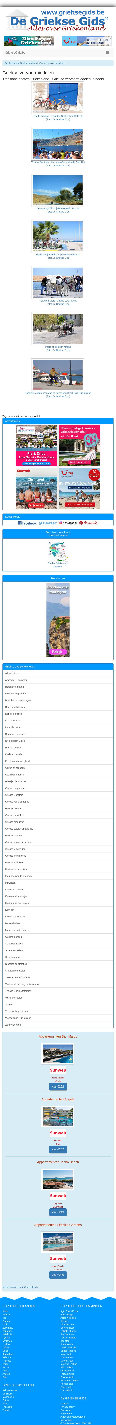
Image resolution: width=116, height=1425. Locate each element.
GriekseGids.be (15, 52)
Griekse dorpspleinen (16, 788)
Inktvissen (10, 882)
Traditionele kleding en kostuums (22, 984)
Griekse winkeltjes (14, 862)
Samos (6, 1321)
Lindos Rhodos (68, 1350)
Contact (64, 1403)
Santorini (7, 1331)
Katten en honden (14, 889)
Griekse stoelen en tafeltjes (19, 828)
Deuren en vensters (15, 734)
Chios (5, 1350)
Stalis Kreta (66, 1387)
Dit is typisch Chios (15, 741)
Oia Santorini (67, 1370)
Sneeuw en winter (14, 957)
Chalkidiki (7, 1393)
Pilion (5, 1403)
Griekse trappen (13, 835)
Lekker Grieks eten (15, 916)
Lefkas (5, 1347)
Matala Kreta (66, 1357)
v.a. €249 (58, 1212)
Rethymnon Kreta (69, 1380)
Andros (6, 1374)
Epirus (5, 1400)
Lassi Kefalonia (68, 1347)
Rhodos (6, 1314)
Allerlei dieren (12, 673)
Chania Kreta (67, 1324)
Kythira (6, 1337)
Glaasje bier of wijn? (15, 781)
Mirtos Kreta (66, 1360)
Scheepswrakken (14, 950)
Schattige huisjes (14, 943)
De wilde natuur (13, 727)
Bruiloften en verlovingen (18, 700)
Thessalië (7, 1407)
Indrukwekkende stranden (18, 876)
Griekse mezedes (14, 815)
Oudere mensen (13, 937)
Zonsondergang (13, 1024)
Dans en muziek (13, 713)
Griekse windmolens (15, 855)
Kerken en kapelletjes (16, 896)
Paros (5, 1364)
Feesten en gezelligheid (17, 761)
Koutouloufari (67, 1344)
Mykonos (7, 1341)
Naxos (5, 1367)
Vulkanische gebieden (16, 1011)
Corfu (5, 1324)
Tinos (5, 1370)
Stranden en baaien (15, 970)
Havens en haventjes (16, 869)
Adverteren (66, 1413)
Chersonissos (67, 1327)
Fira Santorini (67, 1334)
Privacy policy (67, 1407)
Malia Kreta (66, 1354)
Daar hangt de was (15, 707)
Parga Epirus (67, 1374)
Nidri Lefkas (66, 1367)
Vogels (8, 1004)
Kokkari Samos (68, 1337)
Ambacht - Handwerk (16, 680)
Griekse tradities (28, 63)
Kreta (5, 1311)
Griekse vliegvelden (15, 849)
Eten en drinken (13, 747)
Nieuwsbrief (66, 1420)
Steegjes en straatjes (16, 964)
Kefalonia (7, 1334)
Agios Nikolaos (68, 1318)
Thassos (6, 1360)
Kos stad (64, 1341)
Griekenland (11, 63)
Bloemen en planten (15, 693)
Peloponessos (9, 1390)
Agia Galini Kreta (69, 1311)
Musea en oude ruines (16, 930)
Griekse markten (13, 808)
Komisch (9, 910)
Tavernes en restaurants (17, 977)
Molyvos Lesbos (68, 1364)
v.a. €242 (58, 1149)
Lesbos (6, 1344)
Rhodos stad (66, 1383)
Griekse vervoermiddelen (18, 842)
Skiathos (6, 1357)
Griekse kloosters (14, 795)
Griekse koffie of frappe (17, 801)
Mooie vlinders (12, 923)
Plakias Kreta (67, 1377)
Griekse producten (14, 822)
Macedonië (8, 1397)
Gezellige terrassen (15, 774)
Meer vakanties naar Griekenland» (20, 1287)
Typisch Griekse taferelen (18, 991)
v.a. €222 (58, 1086)
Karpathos (7, 1354)
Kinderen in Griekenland (17, 903)
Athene (64, 1321)
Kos (4, 1318)
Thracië (6, 1410)
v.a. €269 (58, 1275)
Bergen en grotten (14, 686)
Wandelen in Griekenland (18, 1018)
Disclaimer (65, 1410)
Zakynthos (7, 1327)
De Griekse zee (13, 720)
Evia (4, 1377)
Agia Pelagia (66, 1314)
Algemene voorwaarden (72, 1416)
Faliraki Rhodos (68, 1331)
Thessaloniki (66, 1390)
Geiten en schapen (15, 768)
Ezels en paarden (14, 754)
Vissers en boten (13, 997)
